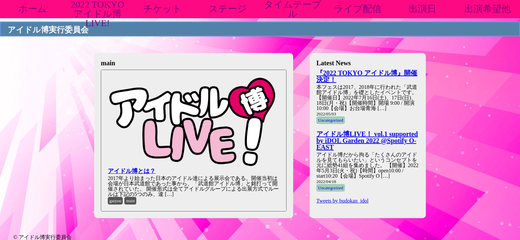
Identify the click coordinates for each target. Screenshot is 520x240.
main (130, 200)
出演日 (422, 9)
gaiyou (115, 200)
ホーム (32, 9)
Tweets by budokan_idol (342, 201)
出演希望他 (487, 9)
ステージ (228, 9)
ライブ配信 (357, 9)
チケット (162, 9)
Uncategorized (330, 120)
